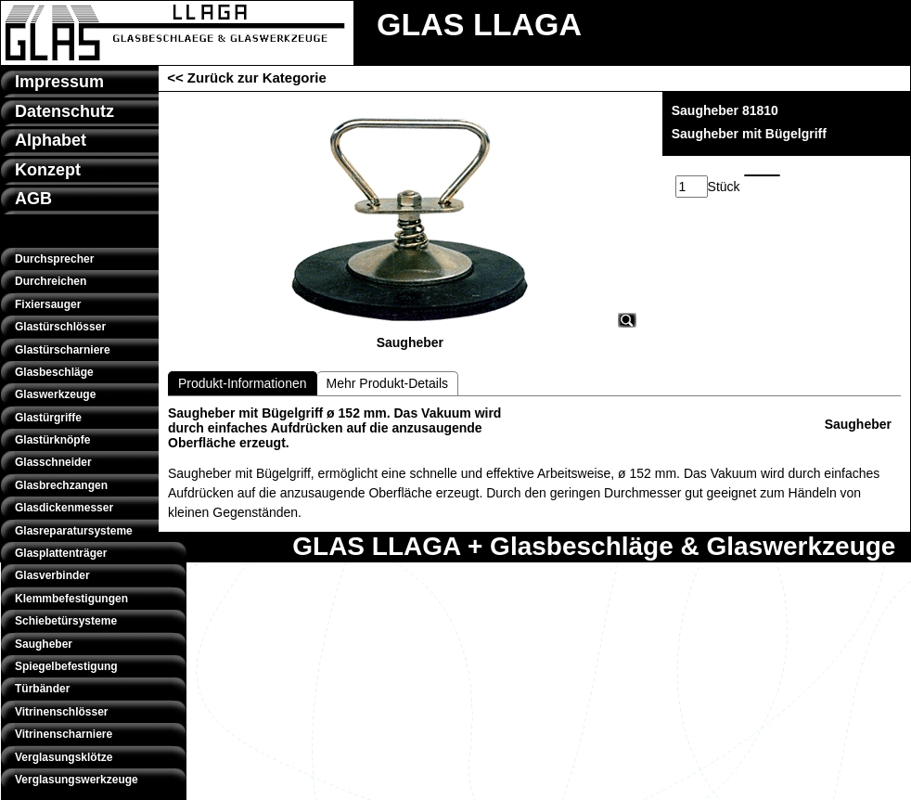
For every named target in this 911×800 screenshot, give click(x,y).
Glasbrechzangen (61, 485)
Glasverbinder (52, 575)
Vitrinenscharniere (63, 734)
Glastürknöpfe (52, 439)
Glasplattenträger (61, 553)
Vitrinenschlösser (62, 711)
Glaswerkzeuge (55, 394)
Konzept (48, 170)
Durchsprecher (54, 258)
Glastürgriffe (48, 417)
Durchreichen (50, 281)
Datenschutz (64, 111)
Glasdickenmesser (64, 507)
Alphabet (50, 140)
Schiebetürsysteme (66, 620)
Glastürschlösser (60, 326)
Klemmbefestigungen (71, 598)
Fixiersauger (48, 304)
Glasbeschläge (54, 372)
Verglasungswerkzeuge (76, 779)
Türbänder (42, 688)
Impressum (59, 81)
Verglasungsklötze (63, 757)
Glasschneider (53, 462)
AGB (33, 198)
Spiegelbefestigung (66, 666)
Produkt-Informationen (242, 383)
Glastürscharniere (62, 349)
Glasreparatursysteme (74, 530)
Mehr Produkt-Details (388, 383)
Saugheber (43, 644)
